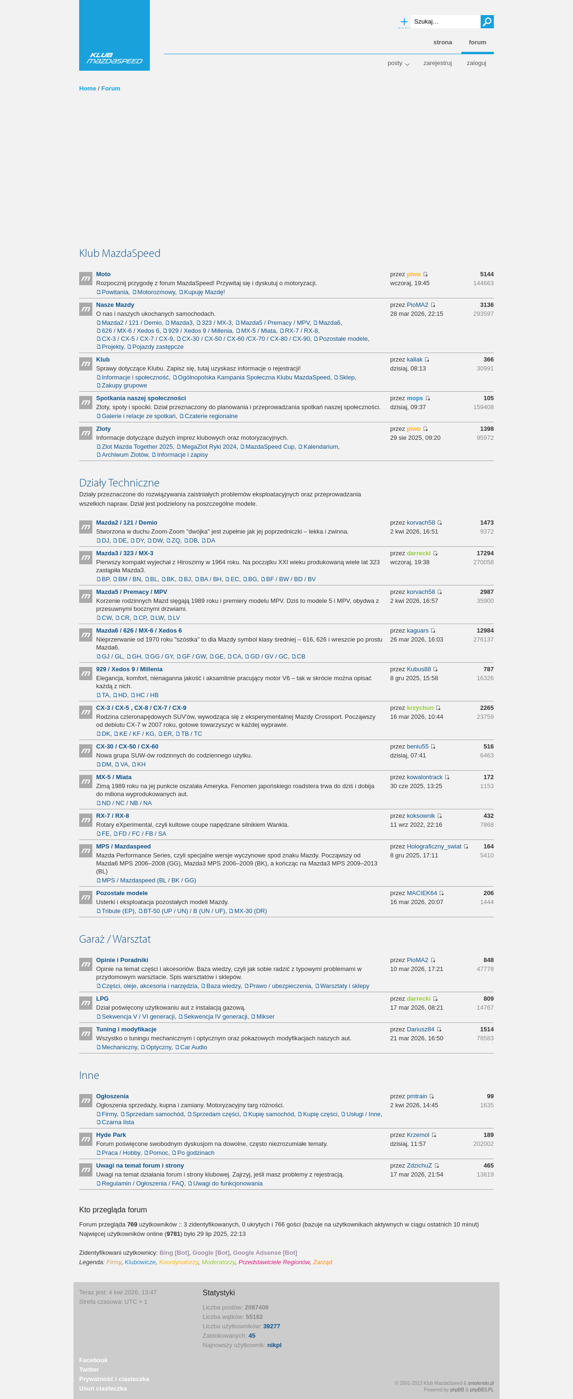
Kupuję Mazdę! (204, 292)
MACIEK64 (422, 893)
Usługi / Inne (363, 1114)
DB (193, 540)
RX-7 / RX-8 (301, 330)
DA (211, 540)
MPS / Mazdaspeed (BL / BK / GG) (149, 880)
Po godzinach (195, 1152)
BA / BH (211, 579)
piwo (414, 274)
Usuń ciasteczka (103, 1388)
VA (124, 764)
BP (105, 579)
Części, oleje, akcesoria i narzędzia (149, 985)
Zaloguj (476, 62)
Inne (89, 1075)
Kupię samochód (271, 1114)
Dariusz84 (420, 1029)
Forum (110, 88)
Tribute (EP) (118, 910)
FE (106, 833)
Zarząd (322, 1262)
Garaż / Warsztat (115, 939)
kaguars (417, 630)
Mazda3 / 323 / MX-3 (124, 553)
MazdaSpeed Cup (270, 446)
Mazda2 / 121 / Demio (132, 322)
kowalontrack (424, 777)
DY (139, 540)
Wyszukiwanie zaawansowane (404, 22)
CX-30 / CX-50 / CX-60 (127, 746)
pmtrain (417, 1096)
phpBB (457, 1389)
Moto (103, 274)
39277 (271, 1326)
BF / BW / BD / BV (291, 579)
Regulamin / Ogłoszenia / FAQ (143, 1183)
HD (122, 695)
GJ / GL (112, 656)
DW (158, 540)
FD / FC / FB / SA (142, 833)
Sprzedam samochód (155, 1114)
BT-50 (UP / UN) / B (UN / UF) (184, 910)
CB (301, 656)
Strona (443, 42)
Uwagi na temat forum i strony (140, 1165)
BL (154, 579)
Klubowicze (140, 1262)
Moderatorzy (218, 1262)
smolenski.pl (481, 1383)
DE (122, 540)
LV (176, 617)
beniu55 (417, 746)
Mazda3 (181, 322)
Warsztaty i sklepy (344, 985)
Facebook (93, 1360)
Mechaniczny (119, 1047)
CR (125, 617)
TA (105, 695)
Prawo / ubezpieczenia (280, 985)
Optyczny (158, 1047)
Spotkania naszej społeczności (141, 398)
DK (106, 733)
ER (168, 733)
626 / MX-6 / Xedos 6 (130, 330)
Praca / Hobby (121, 1152)
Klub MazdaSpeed (114, 35)
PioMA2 (417, 304)
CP (142, 617)
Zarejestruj (438, 62)
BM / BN (129, 579)
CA (237, 656)
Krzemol (418, 1134)
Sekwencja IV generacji (215, 1016)
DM (106, 764)
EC (234, 579)
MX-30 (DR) (250, 910)
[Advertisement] (286, 176)
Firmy (109, 1114)
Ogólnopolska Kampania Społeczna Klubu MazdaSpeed (254, 377)
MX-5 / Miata (258, 330)
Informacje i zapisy (182, 454)
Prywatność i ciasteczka (114, 1379)
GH (136, 656)
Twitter (89, 1369)
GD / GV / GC (268, 656)
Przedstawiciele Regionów (274, 1262)
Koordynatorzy (178, 1262)
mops (415, 398)
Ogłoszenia (112, 1096)
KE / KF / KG (136, 733)
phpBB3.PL (482, 1389)
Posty (395, 62)
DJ (105, 540)
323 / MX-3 (217, 322)
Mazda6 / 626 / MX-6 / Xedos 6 (139, 630)
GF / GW (194, 656)
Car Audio (193, 1047)
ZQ (176, 540)
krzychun (420, 707)
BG (252, 579)
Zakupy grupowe (124, 385)
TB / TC (191, 733)
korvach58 (421, 522)
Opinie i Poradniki (122, 959)
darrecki (419, 553)
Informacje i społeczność (135, 377)
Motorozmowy (156, 292)
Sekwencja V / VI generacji (138, 1016)
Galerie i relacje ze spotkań (139, 416)
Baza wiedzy (223, 985)
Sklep (347, 377)
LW (160, 617)
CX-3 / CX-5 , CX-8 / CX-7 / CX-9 (141, 707)
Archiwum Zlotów (125, 454)
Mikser (265, 1016)
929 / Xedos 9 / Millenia (200, 330)
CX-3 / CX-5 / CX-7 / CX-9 (137, 338)
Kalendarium (320, 446)
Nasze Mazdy (115, 304)
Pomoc (158, 1152)
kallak (414, 359)
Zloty (103, 428)
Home (87, 88)
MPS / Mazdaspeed (123, 846)
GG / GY (161, 656)
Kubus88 (419, 669)
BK (171, 579)
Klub (103, 359)
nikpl (274, 1345)
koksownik (421, 815)
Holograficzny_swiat (434, 846)
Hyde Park (111, 1134)
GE (219, 656)
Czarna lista (118, 1122)
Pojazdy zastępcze (157, 346)
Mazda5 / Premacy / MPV (275, 322)
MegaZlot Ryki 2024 (209, 446)
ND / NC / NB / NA (127, 802)
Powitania (115, 292)
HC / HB (147, 695)
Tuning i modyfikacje (126, 1029)
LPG (102, 998)
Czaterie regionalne (211, 416)
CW (107, 617)
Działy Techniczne (119, 483)
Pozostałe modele (343, 338)
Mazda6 (329, 322)
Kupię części (320, 1114)
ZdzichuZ (419, 1165)
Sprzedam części (216, 1114)
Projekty (112, 346)
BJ (187, 579)
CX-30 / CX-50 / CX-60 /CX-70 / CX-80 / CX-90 (246, 338)
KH (141, 764)
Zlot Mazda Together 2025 (137, 446)
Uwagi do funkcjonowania (227, 1183)
